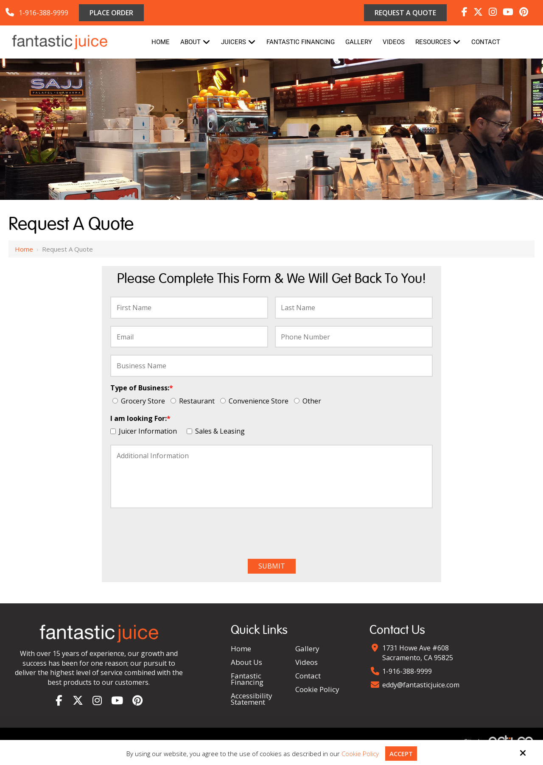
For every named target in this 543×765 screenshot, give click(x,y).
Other (309, 401)
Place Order (111, 12)
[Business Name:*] (271, 366)
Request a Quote (405, 12)
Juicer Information (145, 431)
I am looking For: (140, 418)
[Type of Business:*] (115, 401)
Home (24, 249)
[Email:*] (189, 337)
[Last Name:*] (354, 308)
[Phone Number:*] (354, 337)
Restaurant (194, 401)
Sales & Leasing (217, 431)
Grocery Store (140, 401)
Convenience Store (256, 401)
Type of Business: (141, 387)
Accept (401, 753)
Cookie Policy (360, 753)
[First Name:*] (189, 308)
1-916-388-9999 (43, 12)
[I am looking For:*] (113, 431)
